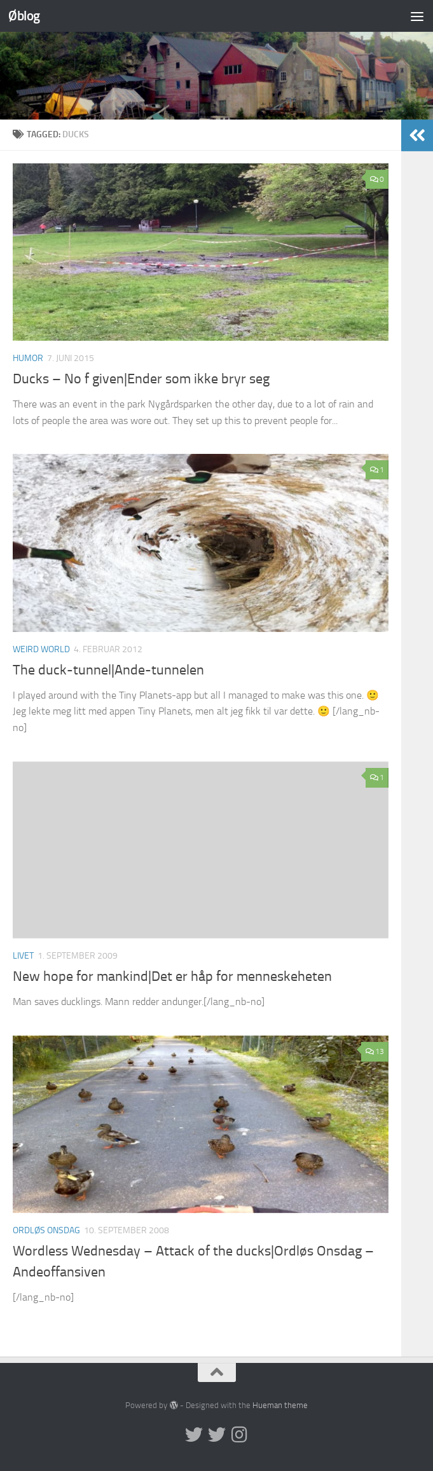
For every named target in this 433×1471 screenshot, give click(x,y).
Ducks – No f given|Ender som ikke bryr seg (141, 379)
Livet (23, 955)
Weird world (41, 649)
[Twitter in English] (194, 1435)
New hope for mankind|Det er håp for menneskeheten (172, 976)
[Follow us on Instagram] (240, 1435)
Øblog (24, 16)
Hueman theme (280, 1405)
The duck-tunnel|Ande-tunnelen (108, 670)
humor (28, 358)
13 (375, 1051)
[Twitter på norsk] (217, 1435)
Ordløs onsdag (46, 1230)
